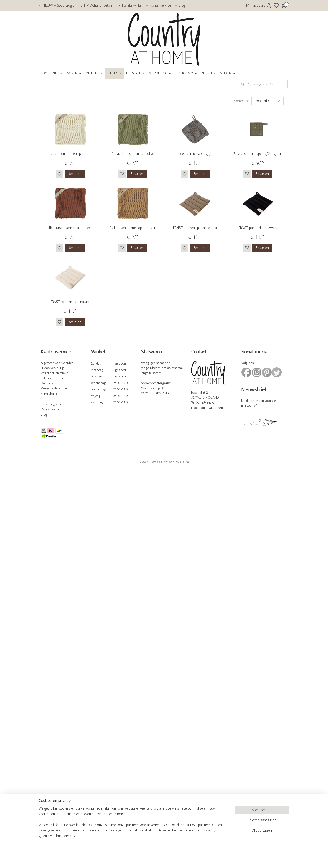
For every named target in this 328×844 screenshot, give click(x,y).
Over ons (47, 383)
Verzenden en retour (54, 373)
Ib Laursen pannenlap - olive (133, 154)
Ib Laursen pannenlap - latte (70, 154)
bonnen (56, 409)
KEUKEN (115, 73)
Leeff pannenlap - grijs (195, 154)
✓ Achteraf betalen (100, 5)
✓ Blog (180, 5)
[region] (134, 825)
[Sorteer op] (267, 101)
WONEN (74, 73)
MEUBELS (94, 73)
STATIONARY (186, 73)
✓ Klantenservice (158, 5)
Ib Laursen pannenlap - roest (70, 228)
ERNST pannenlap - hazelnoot (195, 228)
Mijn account (259, 5)
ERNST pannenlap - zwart (257, 228)
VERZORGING (160, 73)
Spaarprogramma (52, 404)
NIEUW (58, 73)
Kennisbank (49, 394)
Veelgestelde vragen (54, 388)
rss (187, 461)
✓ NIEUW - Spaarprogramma (60, 5)
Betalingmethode (52, 378)
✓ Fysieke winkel (130, 5)
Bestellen (74, 174)
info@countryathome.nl (207, 408)
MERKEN (228, 73)
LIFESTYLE (135, 73)
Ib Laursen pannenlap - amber (132, 228)
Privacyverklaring (52, 368)
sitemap (180, 461)
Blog (44, 414)
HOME (45, 73)
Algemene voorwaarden (57, 363)
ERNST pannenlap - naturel (70, 302)
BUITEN (208, 73)
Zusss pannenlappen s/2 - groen (257, 154)
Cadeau (46, 409)
